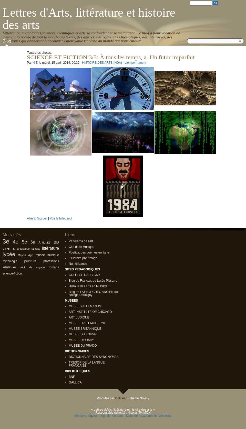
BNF (72, 377)
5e (24, 242)
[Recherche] (201, 3)
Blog (7, 41)
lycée (9, 254)
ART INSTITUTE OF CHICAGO (90, 312)
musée (40, 255)
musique (53, 255)
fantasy (36, 248)
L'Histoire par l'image (83, 258)
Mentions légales (86, 415)
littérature (50, 248)
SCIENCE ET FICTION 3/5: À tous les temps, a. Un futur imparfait (111, 57)
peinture (30, 261)
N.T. (35, 62)
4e (15, 242)
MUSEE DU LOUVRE (83, 334)
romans (54, 267)
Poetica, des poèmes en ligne (89, 252)
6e (32, 242)
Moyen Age (25, 255)
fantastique (23, 248)
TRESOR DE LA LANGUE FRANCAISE (87, 364)
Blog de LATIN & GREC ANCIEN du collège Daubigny (93, 293)
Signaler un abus (111, 415)
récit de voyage (32, 267)
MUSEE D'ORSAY (81, 340)
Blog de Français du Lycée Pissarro (93, 280)
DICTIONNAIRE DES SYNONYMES (93, 357)
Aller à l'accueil (37, 218)
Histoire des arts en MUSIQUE (89, 286)
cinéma (9, 248)
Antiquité (44, 242)
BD (56, 242)
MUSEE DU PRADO (83, 345)
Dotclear (121, 398)
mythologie (10, 261)
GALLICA (75, 382)
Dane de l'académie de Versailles (148, 415)
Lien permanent (135, 62)
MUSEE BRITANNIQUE (85, 329)
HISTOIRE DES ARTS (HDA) (102, 62)
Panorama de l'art (81, 241)
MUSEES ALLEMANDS (85, 306)
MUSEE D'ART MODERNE (87, 323)
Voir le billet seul (61, 218)
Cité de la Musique (81, 247)
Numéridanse (78, 264)
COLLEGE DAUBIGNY (84, 275)
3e (6, 241)
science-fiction (12, 273)
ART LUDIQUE (79, 317)
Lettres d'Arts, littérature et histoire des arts (89, 18)
